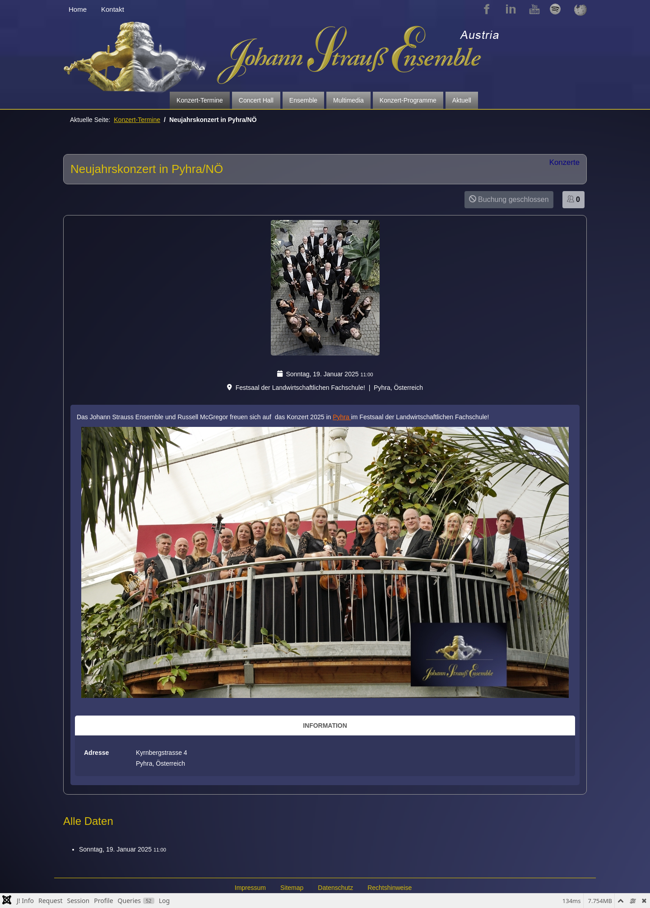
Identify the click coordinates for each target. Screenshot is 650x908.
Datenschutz (335, 887)
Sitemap (291, 887)
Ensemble (303, 100)
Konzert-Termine (199, 100)
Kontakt (112, 9)
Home (78, 9)
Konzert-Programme (408, 100)
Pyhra (342, 417)
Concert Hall (256, 100)
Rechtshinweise (389, 887)
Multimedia (348, 100)
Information (325, 725)
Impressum (250, 887)
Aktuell (461, 100)
